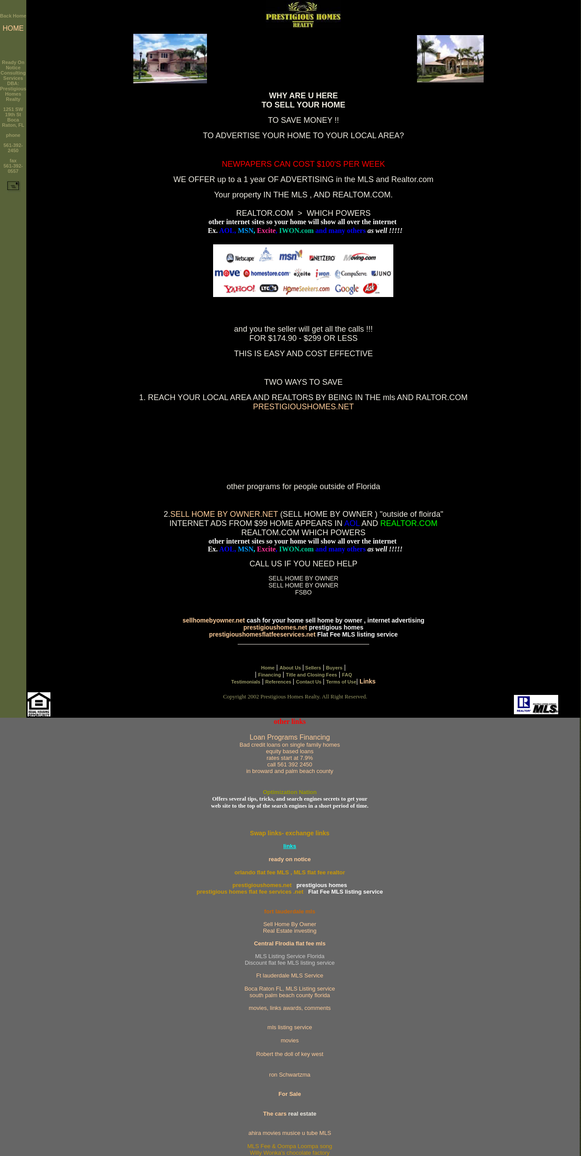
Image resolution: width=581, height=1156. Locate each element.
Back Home (13, 15)
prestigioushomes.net (275, 627)
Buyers (334, 667)
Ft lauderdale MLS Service (289, 975)
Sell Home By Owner (289, 924)
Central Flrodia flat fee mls (289, 943)
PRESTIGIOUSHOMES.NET (303, 406)
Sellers (312, 667)
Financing (269, 674)
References (278, 681)
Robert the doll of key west (289, 1054)
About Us (290, 667)
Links (368, 681)
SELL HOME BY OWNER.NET (224, 514)
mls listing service (289, 1027)
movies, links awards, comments (290, 1008)
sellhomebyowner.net (213, 620)
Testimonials (245, 681)
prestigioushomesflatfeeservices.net (263, 634)
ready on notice (290, 859)
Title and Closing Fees (311, 674)
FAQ (347, 674)
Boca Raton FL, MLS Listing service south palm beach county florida (289, 992)
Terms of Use (341, 681)
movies (290, 1040)
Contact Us (309, 681)
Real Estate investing (290, 930)
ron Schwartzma (289, 1074)
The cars (274, 1113)
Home (267, 667)
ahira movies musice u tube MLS (289, 1133)
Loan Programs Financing (289, 754)
